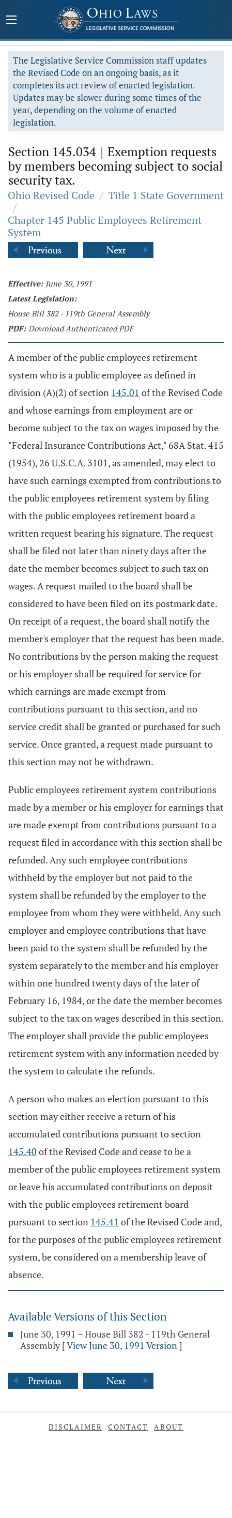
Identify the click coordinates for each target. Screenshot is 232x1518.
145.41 (104, 1222)
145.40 (22, 1151)
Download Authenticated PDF (80, 328)
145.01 (125, 392)
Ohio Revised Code (51, 195)
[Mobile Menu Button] (11, 21)
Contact (128, 1427)
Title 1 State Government (166, 195)
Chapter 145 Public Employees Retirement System (105, 226)
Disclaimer (75, 1427)
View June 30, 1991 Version (122, 1345)
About (168, 1427)
